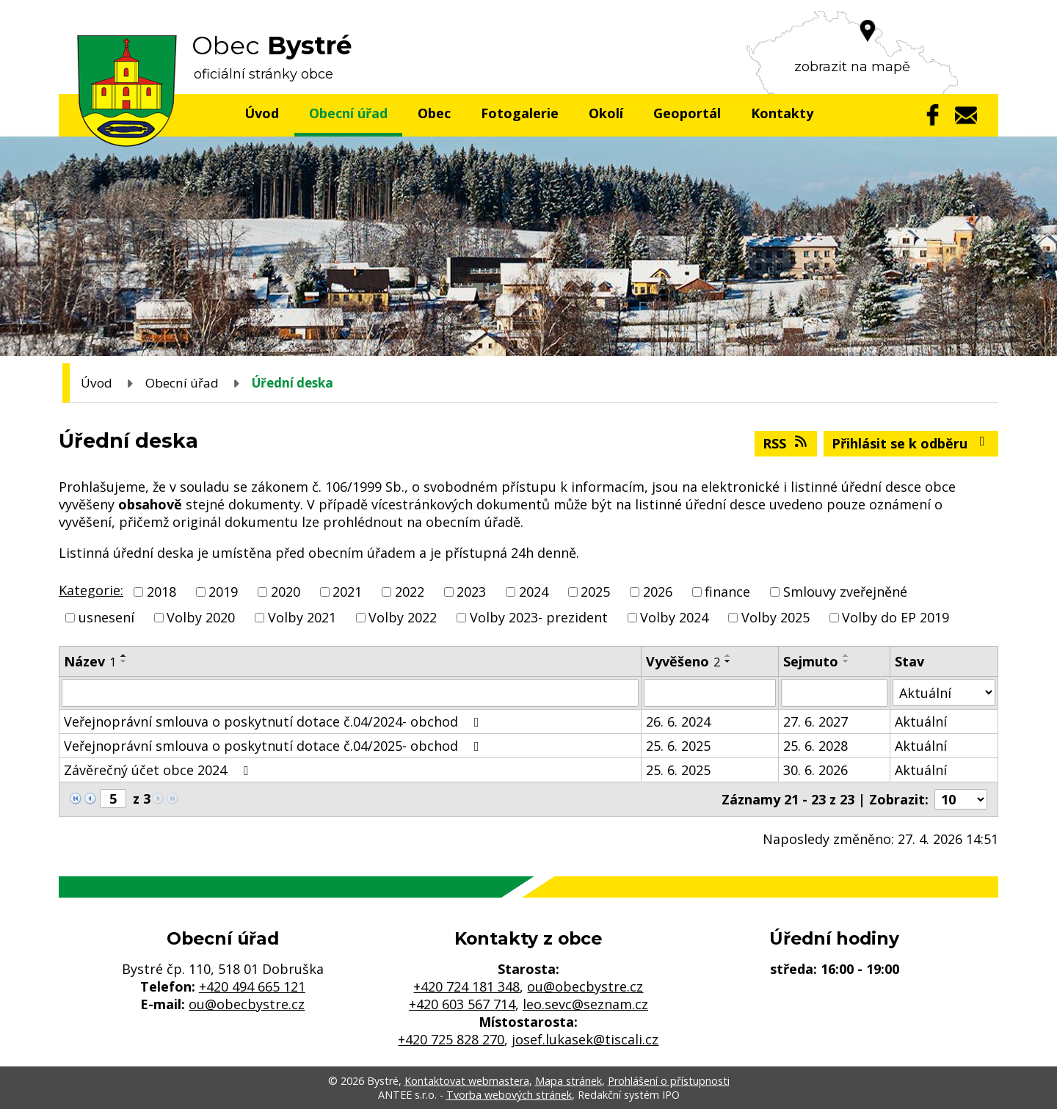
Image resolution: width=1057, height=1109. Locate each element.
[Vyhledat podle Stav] (944, 692)
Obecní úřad (348, 113)
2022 (409, 591)
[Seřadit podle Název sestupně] (124, 661)
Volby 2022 (402, 617)
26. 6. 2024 (678, 721)
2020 (285, 591)
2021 (347, 591)
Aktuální (921, 721)
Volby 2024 (674, 617)
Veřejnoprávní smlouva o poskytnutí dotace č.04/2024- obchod (274, 721)
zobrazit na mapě (852, 67)
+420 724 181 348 (466, 986)
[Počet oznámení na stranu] (960, 799)
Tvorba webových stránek (509, 1095)
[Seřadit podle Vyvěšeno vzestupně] (728, 655)
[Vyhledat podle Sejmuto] (834, 693)
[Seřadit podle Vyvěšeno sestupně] (728, 661)
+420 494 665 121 (252, 986)
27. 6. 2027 (815, 721)
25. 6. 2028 (815, 746)
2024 (533, 591)
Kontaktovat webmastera (466, 1081)
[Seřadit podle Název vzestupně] (124, 655)
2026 (657, 591)
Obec (434, 113)
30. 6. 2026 (815, 770)
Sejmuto (810, 661)
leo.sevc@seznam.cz (585, 1004)
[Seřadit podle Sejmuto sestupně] (846, 661)
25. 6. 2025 (678, 746)
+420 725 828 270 (451, 1039)
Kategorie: (91, 590)
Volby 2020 (201, 617)
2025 (595, 591)
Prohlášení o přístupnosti (669, 1081)
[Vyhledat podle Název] (350, 693)
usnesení (106, 617)
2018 (161, 591)
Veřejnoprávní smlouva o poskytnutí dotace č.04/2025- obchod (274, 746)
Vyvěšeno (683, 661)
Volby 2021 (302, 617)
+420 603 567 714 (462, 1004)
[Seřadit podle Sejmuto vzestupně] (846, 655)
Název (90, 661)
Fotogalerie (520, 113)
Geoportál (687, 113)
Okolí (606, 113)
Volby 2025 (775, 617)
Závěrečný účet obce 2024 (159, 770)
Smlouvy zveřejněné (845, 591)
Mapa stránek (568, 1081)
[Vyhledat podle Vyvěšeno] (710, 693)
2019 (223, 591)
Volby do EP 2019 (895, 617)
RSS (786, 443)
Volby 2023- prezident (539, 617)
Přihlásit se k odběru (911, 443)
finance (727, 591)
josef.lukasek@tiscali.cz (585, 1039)
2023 (471, 591)
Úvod (261, 113)
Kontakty (782, 113)
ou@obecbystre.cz (247, 1004)
